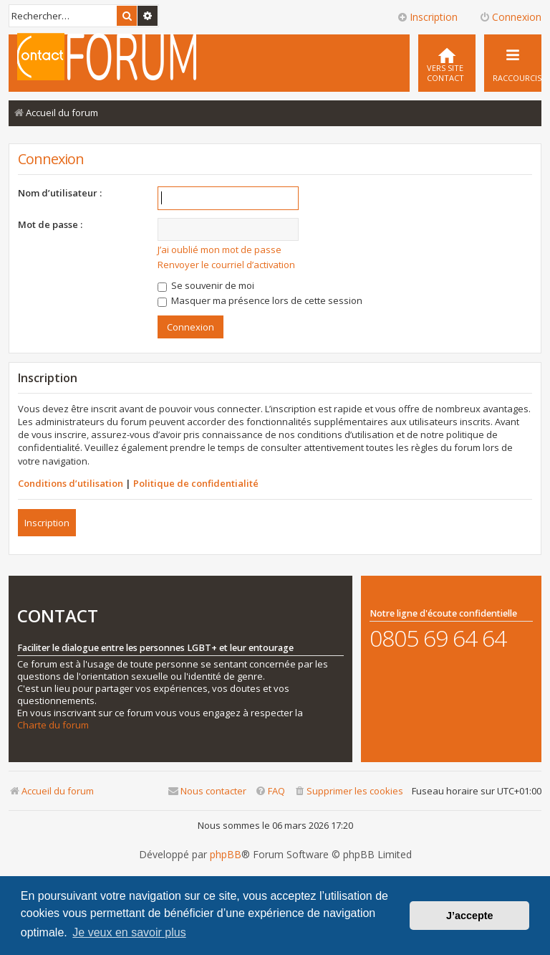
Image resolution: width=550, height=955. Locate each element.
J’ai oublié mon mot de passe (219, 249)
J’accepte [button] (469, 915)
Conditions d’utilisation (70, 483)
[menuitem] (447, 63)
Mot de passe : (50, 224)
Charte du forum (53, 725)
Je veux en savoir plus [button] (128, 932)
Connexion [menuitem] (510, 17)
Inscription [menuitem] (427, 17)
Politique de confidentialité (196, 483)
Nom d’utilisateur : (60, 192)
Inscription (46, 522)
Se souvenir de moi (206, 285)
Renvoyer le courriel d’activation (226, 264)
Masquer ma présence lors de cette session (260, 300)
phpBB (225, 854)
